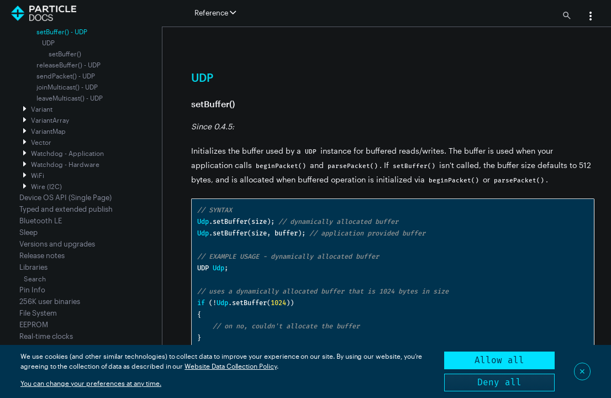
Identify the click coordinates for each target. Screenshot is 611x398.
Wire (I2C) (46, 186)
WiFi (37, 175)
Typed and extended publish (66, 209)
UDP (48, 42)
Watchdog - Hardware (65, 164)
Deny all (499, 382)
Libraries (33, 267)
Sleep (28, 232)
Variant (41, 109)
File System (38, 312)
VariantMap (48, 131)
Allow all (499, 360)
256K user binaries (49, 301)
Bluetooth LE (40, 220)
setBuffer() (65, 53)
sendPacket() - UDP (65, 76)
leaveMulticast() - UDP (69, 98)
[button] (590, 17)
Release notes (42, 255)
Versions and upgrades (57, 243)
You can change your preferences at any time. (90, 383)
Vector (41, 142)
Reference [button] (215, 12)
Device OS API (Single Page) (65, 197)
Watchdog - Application (67, 153)
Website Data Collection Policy (231, 366)
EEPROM (33, 324)
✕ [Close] (582, 371)
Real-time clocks (46, 336)
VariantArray (50, 120)
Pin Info (32, 289)
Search (35, 278)
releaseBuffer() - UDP (68, 65)
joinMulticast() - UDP (67, 87)
